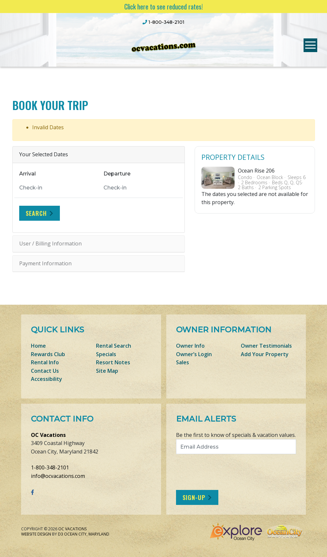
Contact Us (45, 370)
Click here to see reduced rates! (163, 6)
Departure (116, 174)
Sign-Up (194, 497)
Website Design (36, 534)
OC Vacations (48, 435)
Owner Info (190, 345)
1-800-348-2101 (50, 467)
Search (36, 213)
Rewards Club (48, 354)
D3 (60, 534)
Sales (182, 362)
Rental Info (45, 362)
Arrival (27, 174)
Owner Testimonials (266, 345)
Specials (106, 354)
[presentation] (230, 472)
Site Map (107, 370)
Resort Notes (113, 362)
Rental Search (113, 345)
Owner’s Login (194, 354)
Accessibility (46, 379)
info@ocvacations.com (58, 476)
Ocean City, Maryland (86, 534)
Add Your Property (265, 354)
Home (38, 345)
